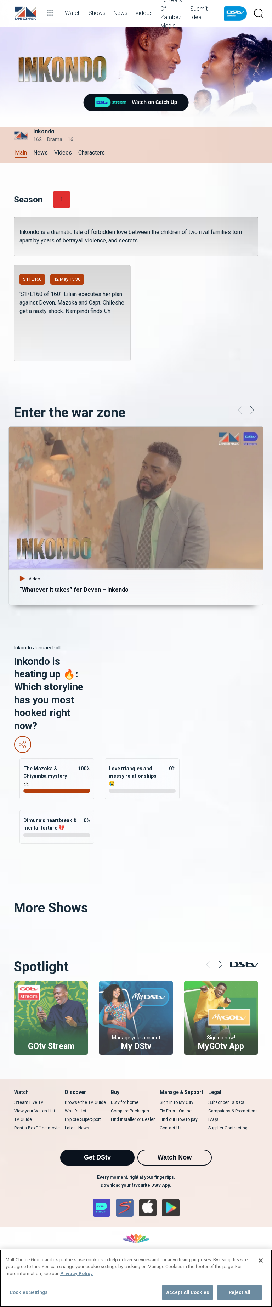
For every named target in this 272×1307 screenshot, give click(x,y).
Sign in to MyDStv (176, 1102)
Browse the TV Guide (85, 1102)
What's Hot (75, 1110)
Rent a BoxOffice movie (37, 1128)
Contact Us (171, 1128)
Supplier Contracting (228, 1128)
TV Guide (23, 1119)
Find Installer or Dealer (133, 1119)
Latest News (77, 1128)
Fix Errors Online (176, 1110)
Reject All (239, 1292)
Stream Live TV (29, 1102)
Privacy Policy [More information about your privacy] (76, 1273)
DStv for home (124, 1102)
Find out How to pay (179, 1119)
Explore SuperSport (83, 1119)
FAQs (213, 1119)
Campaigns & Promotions (233, 1110)
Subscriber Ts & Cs (226, 1102)
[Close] (260, 1260)
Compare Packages (130, 1110)
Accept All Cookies (187, 1292)
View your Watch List (34, 1110)
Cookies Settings (28, 1292)
